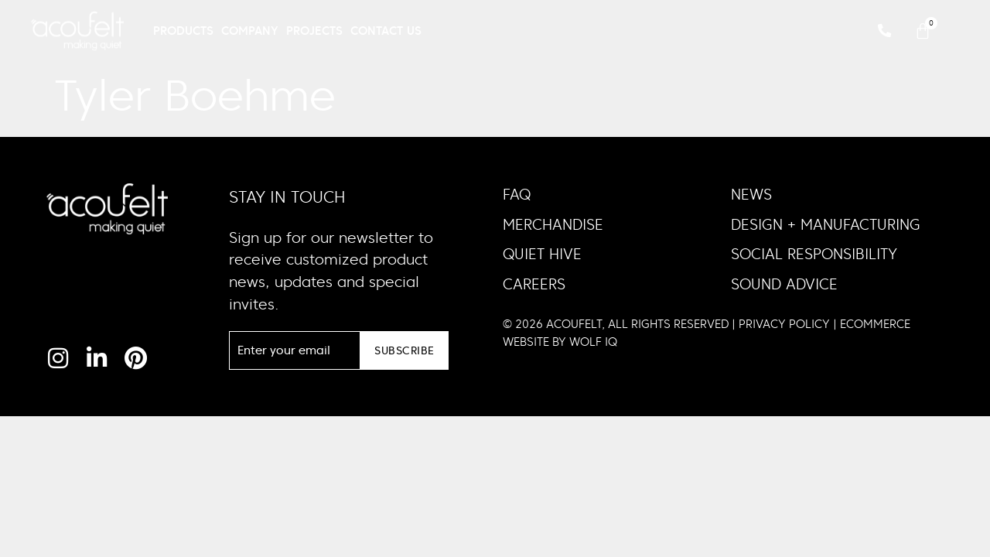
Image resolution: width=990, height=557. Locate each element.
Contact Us (386, 30)
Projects (314, 30)
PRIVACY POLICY (784, 323)
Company (249, 30)
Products (183, 30)
